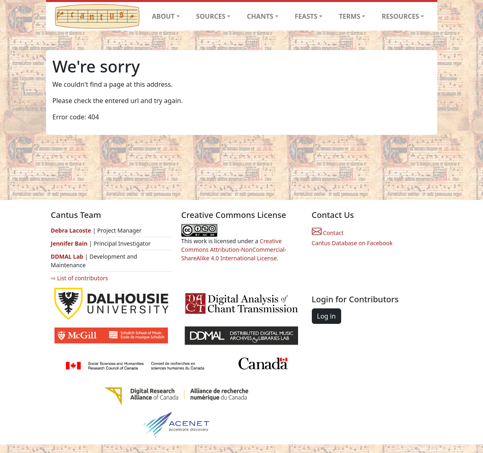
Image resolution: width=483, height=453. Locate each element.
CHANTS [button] (260, 16)
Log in (326, 316)
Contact (328, 233)
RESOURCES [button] (400, 16)
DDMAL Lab (67, 256)
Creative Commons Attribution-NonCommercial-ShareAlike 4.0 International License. (234, 249)
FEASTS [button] (306, 16)
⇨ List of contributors (79, 278)
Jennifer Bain (70, 243)
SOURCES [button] (210, 16)
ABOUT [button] (163, 16)
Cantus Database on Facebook (352, 243)
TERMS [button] (349, 16)
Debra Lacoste (71, 230)
